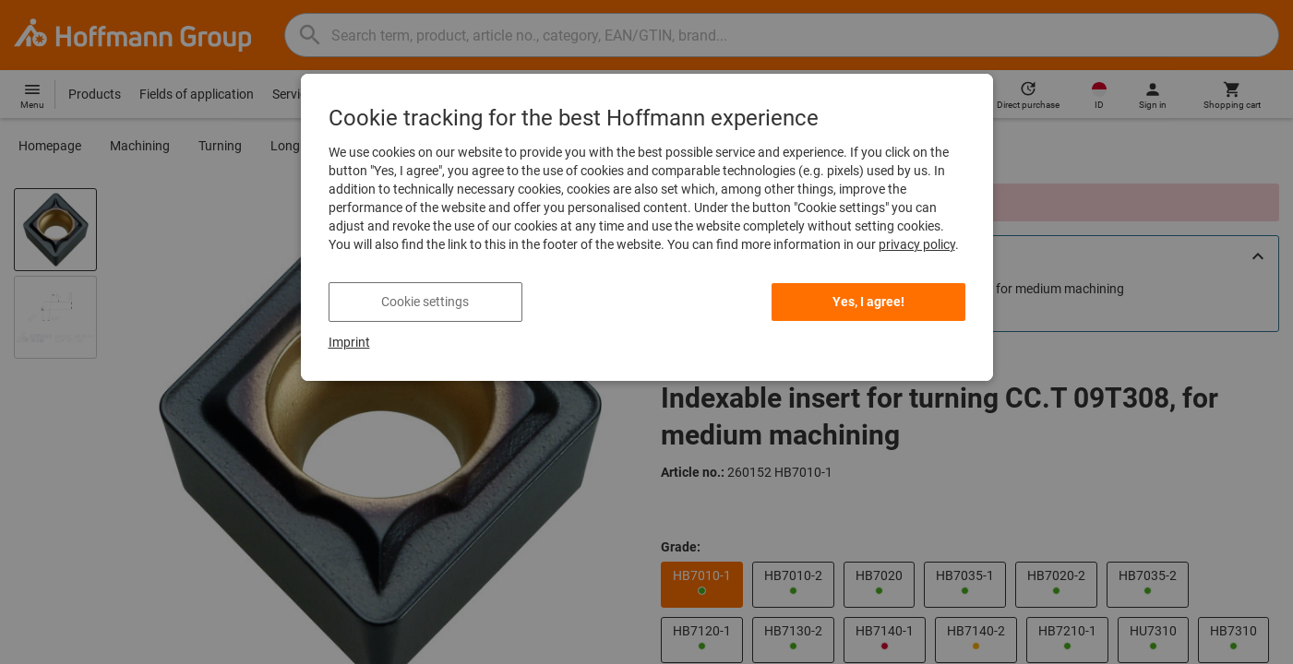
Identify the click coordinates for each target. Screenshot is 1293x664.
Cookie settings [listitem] (425, 301)
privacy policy (917, 244)
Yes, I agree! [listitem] (868, 301)
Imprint (349, 342)
